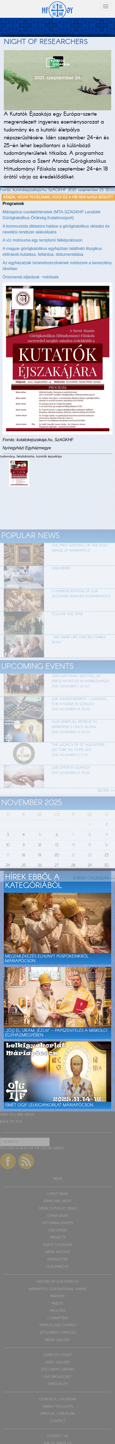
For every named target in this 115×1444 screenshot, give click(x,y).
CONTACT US (57, 1436)
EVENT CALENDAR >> (94, 887)
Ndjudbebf (61, 577)
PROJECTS (57, 1237)
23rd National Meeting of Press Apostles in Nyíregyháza (80, 688)
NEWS (29, 1114)
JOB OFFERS (57, 1230)
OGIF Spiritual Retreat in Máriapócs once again (74, 733)
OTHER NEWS (57, 1216)
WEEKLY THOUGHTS (57, 1406)
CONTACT (58, 1421)
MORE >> (106, 800)
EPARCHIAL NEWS (57, 1201)
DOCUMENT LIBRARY (57, 1369)
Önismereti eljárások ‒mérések (31, 277)
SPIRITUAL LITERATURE (57, 1413)
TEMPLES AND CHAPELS (57, 1325)
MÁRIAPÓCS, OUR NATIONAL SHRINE (58, 1289)
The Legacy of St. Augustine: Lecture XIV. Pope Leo (78, 756)
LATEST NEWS (57, 1194)
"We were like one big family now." (79, 649)
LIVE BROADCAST (57, 1377)
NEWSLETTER (57, 1259)
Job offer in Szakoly (71, 776)
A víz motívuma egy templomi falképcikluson (42, 240)
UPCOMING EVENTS (57, 1223)
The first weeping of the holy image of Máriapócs (80, 557)
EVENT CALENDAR (57, 1245)
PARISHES (57, 1296)
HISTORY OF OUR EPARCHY (58, 1281)
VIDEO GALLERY (57, 1362)
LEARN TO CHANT (57, 1355)
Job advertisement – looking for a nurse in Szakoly (79, 711)
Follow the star (67, 623)
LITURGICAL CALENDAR (57, 1399)
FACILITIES (57, 1310)
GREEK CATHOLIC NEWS (57, 1208)
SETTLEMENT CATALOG (58, 1332)
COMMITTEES (57, 1318)
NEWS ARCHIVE (57, 1252)
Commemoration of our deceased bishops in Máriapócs (81, 603)
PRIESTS (57, 1303)
